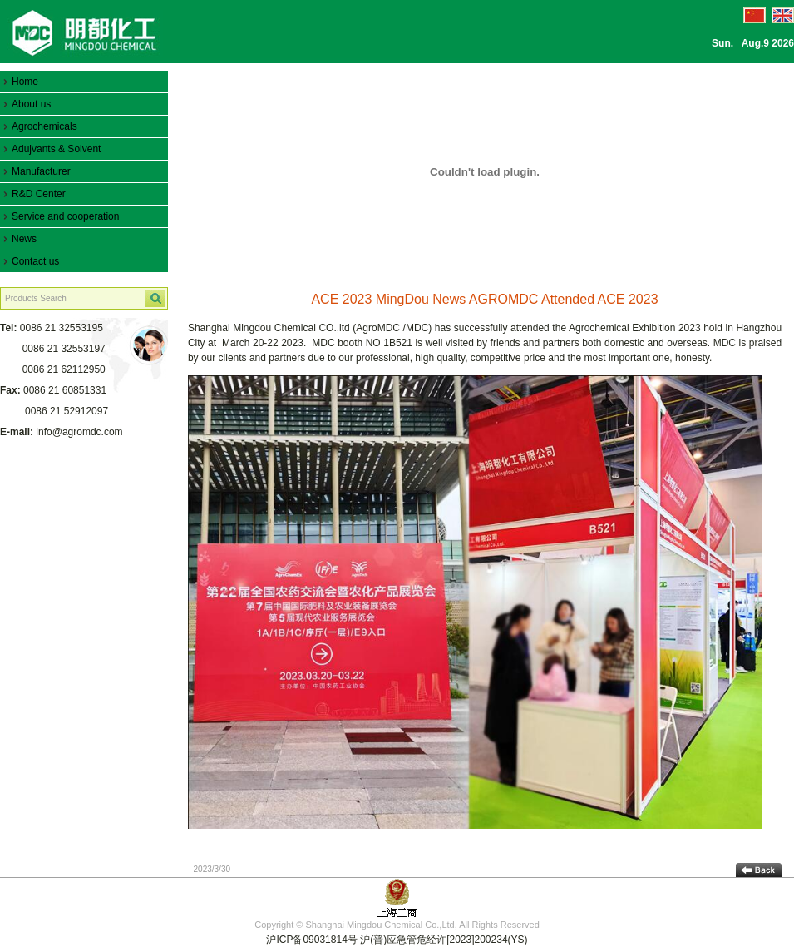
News (24, 239)
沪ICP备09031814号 (311, 939)
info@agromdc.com (79, 432)
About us (31, 104)
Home (25, 81)
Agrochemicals (44, 126)
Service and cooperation (65, 216)
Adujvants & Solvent (56, 149)
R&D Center (39, 194)
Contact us (35, 261)
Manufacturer (41, 171)
